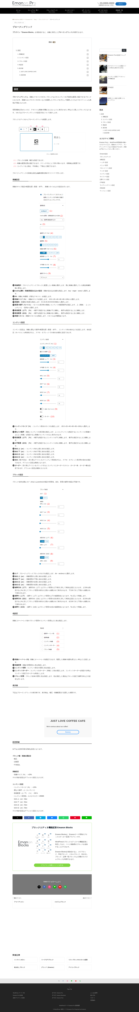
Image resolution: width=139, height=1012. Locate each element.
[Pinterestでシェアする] (75, 817)
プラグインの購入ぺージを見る (52, 865)
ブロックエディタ (19, 22)
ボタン (121, 4)
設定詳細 (23, 75)
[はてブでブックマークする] (41, 817)
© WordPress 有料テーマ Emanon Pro (63, 1009)
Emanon (83, 1009)
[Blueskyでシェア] (52, 817)
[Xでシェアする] (17, 817)
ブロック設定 (23, 61)
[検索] (124, 50)
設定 (19, 50)
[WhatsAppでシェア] (64, 817)
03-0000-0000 (107, 3)
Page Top (69, 988)
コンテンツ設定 (24, 57)
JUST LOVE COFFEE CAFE (28, 71)
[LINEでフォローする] (54, 886)
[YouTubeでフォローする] (59, 886)
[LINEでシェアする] (87, 817)
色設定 (21, 64)
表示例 (21, 68)
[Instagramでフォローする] (49, 886)
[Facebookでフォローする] (44, 886)
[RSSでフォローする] (65, 886)
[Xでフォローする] (39, 886)
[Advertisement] (52, 930)
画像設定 (22, 54)
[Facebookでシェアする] (29, 817)
